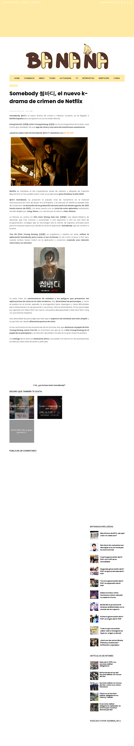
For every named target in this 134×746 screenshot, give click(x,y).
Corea (116, 78)
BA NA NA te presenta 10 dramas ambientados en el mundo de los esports (112, 583)
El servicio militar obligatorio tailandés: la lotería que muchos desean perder (110, 683)
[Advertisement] (22, 21)
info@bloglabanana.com (110, 2)
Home (17, 78)
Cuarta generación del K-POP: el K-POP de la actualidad (111, 535)
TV (77, 78)
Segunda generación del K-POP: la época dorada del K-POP (112, 547)
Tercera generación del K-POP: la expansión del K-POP (112, 559)
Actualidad (65, 78)
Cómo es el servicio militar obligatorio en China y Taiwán (109, 672)
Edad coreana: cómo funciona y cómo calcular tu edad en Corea (111, 571)
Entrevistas (88, 78)
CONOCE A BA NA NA (11, 2)
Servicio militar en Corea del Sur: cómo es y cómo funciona (110, 661)
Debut (42, 78)
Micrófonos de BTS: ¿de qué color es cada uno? (112, 510)
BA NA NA (68, 133)
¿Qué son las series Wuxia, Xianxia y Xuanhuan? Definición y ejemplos (111, 618)
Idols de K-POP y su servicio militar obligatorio (108, 640)
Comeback (29, 78)
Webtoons (104, 78)
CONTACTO (36, 2)
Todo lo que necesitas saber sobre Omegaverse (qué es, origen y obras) (111, 607)
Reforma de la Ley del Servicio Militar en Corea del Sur (110, 651)
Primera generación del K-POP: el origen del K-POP (112, 594)
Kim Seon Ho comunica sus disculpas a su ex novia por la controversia (112, 523)
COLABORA (25, 2)
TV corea (13, 85)
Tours (52, 78)
